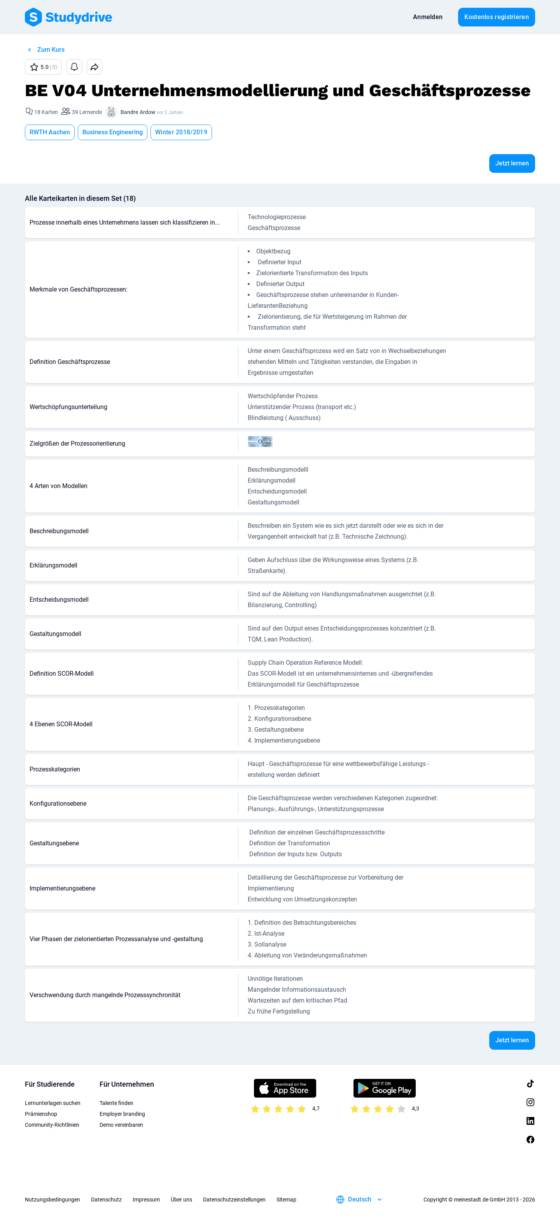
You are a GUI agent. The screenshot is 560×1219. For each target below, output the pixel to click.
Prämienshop (41, 1114)
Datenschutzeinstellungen (234, 1199)
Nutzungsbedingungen (52, 1199)
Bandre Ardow (138, 112)
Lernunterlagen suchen (52, 1103)
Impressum (146, 1199)
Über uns (181, 1199)
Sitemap (286, 1199)
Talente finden (116, 1103)
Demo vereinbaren (121, 1125)
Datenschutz (106, 1199)
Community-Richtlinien (52, 1125)
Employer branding (122, 1114)
